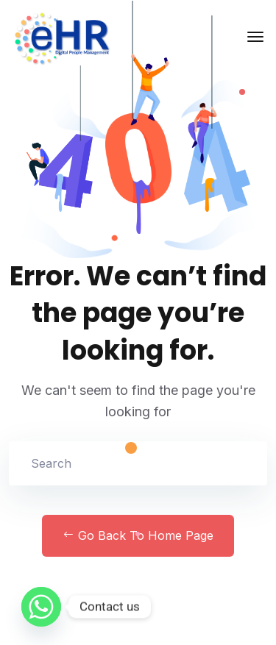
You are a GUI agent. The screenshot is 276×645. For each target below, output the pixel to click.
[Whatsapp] (41, 607)
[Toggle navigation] (255, 37)
